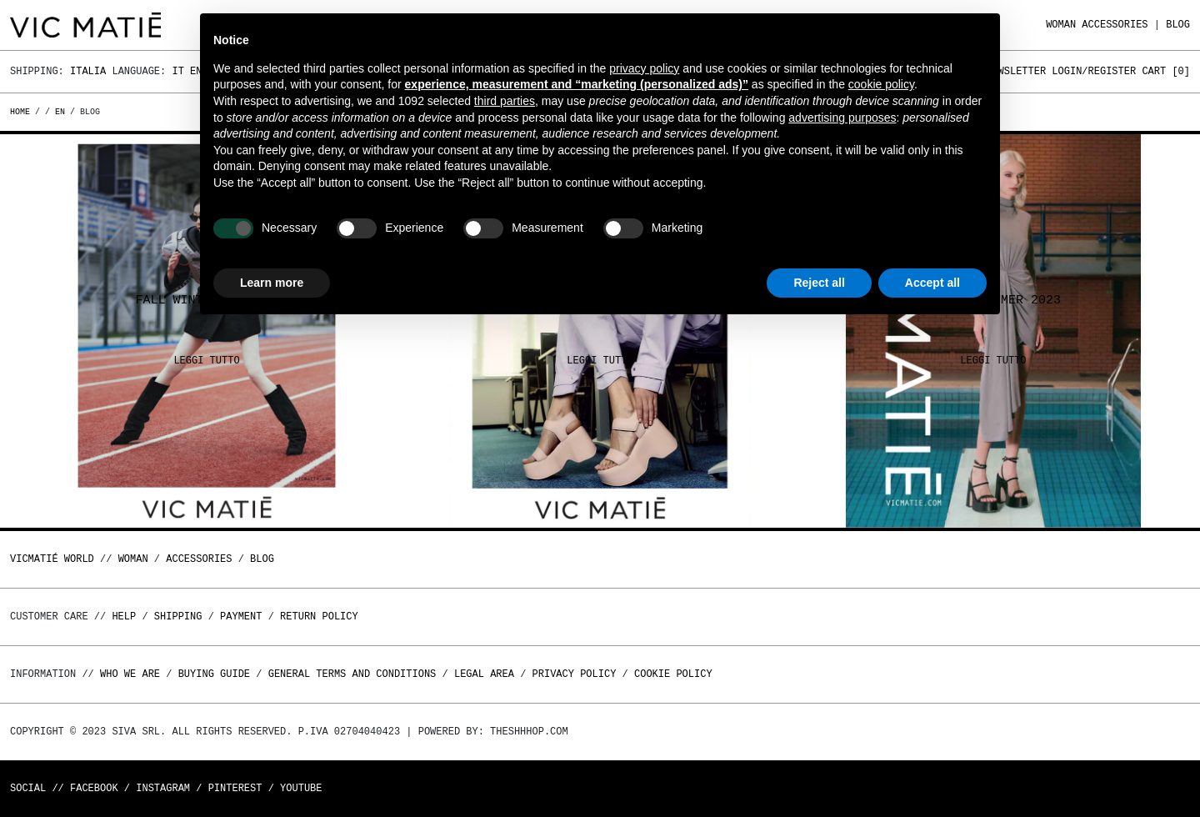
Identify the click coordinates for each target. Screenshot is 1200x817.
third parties (504, 101)
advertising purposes (842, 117)
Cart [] (1166, 71)
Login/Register (1094, 71)
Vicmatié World (52, 559)
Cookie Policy (673, 674)
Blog (1178, 25)
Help (124, 616)
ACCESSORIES (1115, 25)
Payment (241, 616)
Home (22, 112)
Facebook (94, 788)
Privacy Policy (574, 674)
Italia (88, 71)
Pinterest (235, 788)
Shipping (178, 616)
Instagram (163, 788)
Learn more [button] (271, 282)
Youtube (301, 788)
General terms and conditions (352, 674)
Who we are (130, 674)
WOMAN (1061, 25)
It (177, 71)
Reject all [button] (818, 282)
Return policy (319, 616)
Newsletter (1016, 71)
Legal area (484, 674)
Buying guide (214, 674)
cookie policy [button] (881, 84)
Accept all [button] (932, 282)
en (60, 112)
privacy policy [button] (644, 68)
